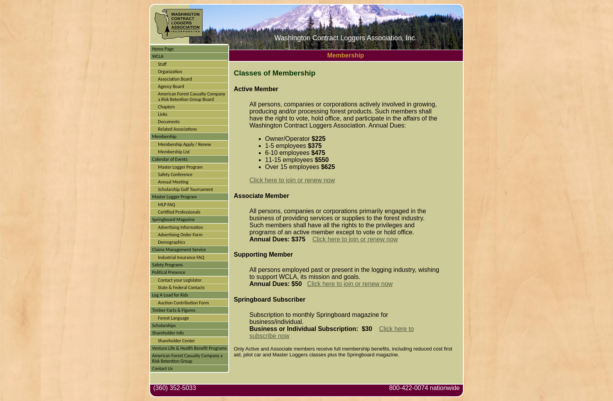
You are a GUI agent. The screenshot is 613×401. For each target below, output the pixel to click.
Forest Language (173, 318)
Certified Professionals (179, 212)
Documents (169, 121)
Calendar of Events (170, 159)
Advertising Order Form (180, 234)
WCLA (157, 56)
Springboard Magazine (173, 219)
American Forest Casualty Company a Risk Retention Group (187, 358)
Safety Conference (175, 174)
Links (162, 114)
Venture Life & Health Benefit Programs (189, 348)
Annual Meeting (173, 182)
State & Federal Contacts (181, 287)
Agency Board (171, 86)
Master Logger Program (180, 167)
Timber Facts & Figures (173, 310)
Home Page (163, 49)
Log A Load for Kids (170, 295)
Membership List (174, 152)
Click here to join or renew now (292, 180)
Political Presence (168, 272)
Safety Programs (167, 265)
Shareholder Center (176, 340)
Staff (162, 64)
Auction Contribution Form (183, 303)
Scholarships (164, 325)
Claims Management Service (179, 249)
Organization (170, 71)
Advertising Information (180, 227)
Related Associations (177, 129)
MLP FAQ (166, 204)
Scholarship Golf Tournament (185, 189)
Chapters (166, 107)
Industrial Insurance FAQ (181, 257)
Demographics (171, 242)
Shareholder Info (168, 333)
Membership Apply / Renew (184, 144)
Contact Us (162, 368)
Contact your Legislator (180, 280)
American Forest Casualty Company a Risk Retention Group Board (191, 96)
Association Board (175, 79)
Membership (164, 136)
